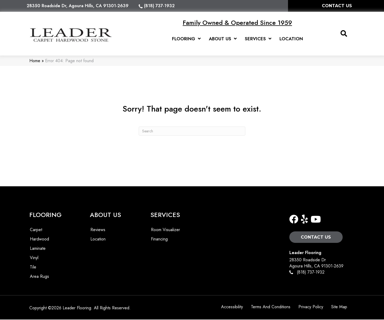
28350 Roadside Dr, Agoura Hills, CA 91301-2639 (78, 6)
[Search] (192, 131)
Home (34, 61)
